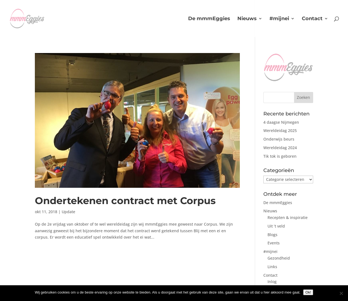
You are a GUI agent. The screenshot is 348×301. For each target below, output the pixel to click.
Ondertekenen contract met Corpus (125, 201)
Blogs (272, 234)
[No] (341, 293)
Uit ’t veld (276, 226)
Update (68, 211)
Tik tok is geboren (280, 156)
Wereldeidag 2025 (280, 130)
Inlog (272, 281)
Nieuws (247, 19)
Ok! (308, 292)
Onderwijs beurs (278, 139)
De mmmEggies (209, 19)
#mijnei (279, 19)
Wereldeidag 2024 (280, 147)
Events (274, 242)
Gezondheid (279, 258)
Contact (312, 19)
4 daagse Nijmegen (281, 122)
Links (272, 266)
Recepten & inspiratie (288, 217)
